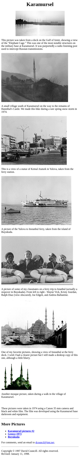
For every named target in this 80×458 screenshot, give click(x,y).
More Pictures (13, 424)
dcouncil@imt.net (44, 442)
